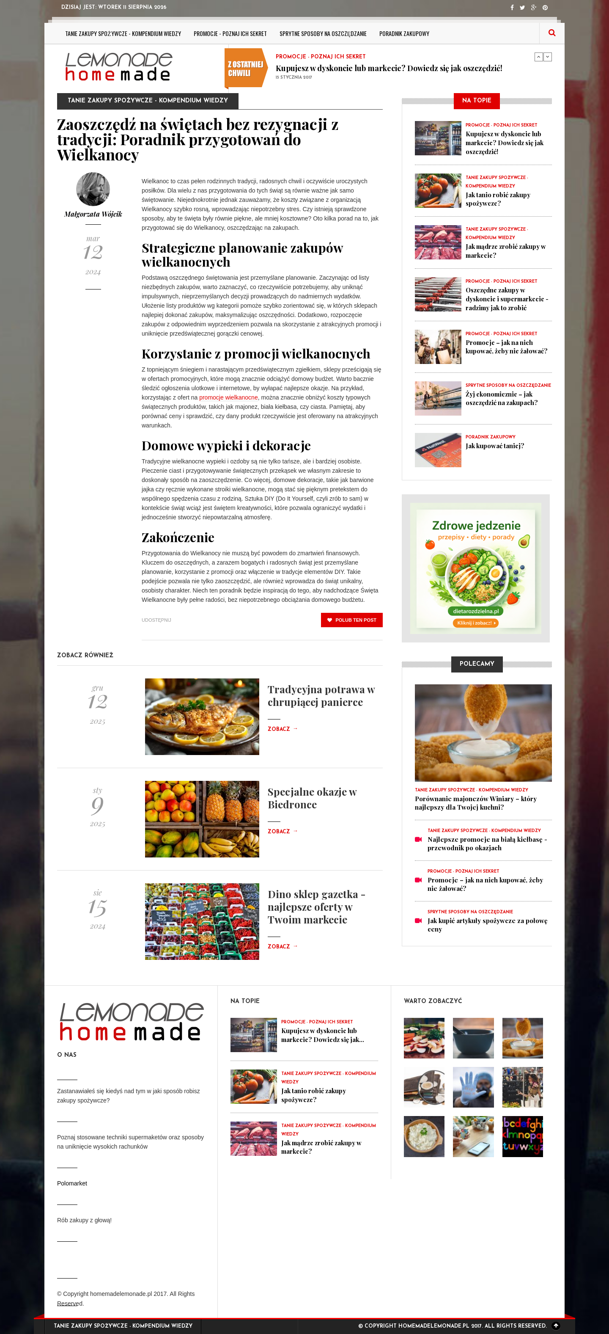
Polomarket (72, 1183)
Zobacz (283, 729)
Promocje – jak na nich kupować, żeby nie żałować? (508, 344)
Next (547, 56)
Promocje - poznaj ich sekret (230, 33)
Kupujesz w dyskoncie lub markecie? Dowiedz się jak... (325, 1034)
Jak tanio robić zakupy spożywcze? (499, 198)
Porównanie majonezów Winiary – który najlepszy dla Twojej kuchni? (476, 801)
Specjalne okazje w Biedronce (312, 798)
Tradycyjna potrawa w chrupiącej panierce (321, 695)
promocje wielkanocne (228, 397)
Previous (539, 56)
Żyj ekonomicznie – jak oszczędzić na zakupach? (504, 396)
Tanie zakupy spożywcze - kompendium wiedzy (123, 33)
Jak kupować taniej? (496, 443)
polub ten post (351, 620)
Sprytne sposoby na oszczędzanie (323, 33)
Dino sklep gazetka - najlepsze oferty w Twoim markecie (316, 906)
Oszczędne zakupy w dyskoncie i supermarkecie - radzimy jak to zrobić (507, 297)
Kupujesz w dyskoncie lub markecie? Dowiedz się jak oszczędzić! (389, 68)
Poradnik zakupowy (404, 33)
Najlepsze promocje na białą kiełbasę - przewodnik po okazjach (487, 841)
